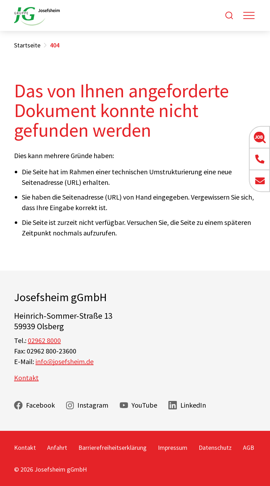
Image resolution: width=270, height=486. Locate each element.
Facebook (40, 405)
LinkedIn (193, 405)
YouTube (144, 405)
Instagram (92, 405)
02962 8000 (44, 340)
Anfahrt (57, 447)
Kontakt (26, 377)
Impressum (172, 447)
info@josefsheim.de (65, 361)
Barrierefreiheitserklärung (112, 447)
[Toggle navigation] (249, 15)
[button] (259, 137)
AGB (248, 447)
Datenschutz (215, 447)
